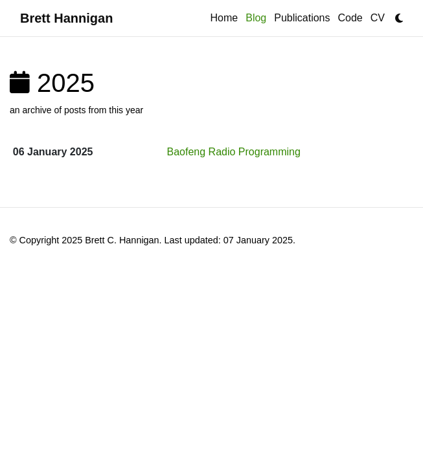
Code (350, 17)
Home (224, 17)
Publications (302, 17)
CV (378, 17)
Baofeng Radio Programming (234, 151)
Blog (258, 16)
